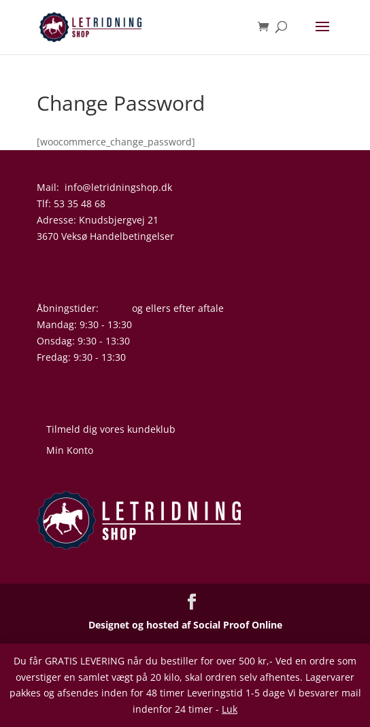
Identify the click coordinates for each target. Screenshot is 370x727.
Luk (229, 709)
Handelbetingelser (132, 236)
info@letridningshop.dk (118, 187)
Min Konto (69, 450)
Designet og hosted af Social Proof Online (185, 624)
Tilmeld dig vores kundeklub (110, 429)
